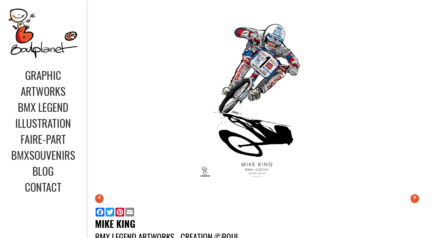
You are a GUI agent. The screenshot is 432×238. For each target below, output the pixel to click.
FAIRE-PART (43, 139)
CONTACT (43, 187)
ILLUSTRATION (43, 123)
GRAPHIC (43, 75)
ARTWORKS (43, 91)
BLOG (43, 171)
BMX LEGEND (43, 107)
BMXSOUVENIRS (43, 155)
